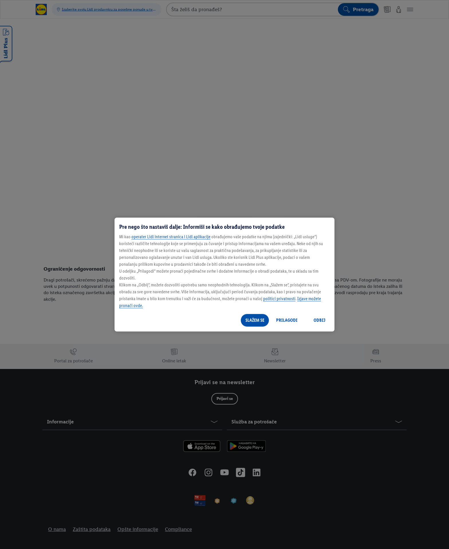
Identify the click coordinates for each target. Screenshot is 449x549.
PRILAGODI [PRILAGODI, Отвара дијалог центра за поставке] (287, 320)
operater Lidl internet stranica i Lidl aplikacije (170, 236)
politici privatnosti (279, 298)
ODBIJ (319, 320)
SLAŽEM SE (254, 320)
